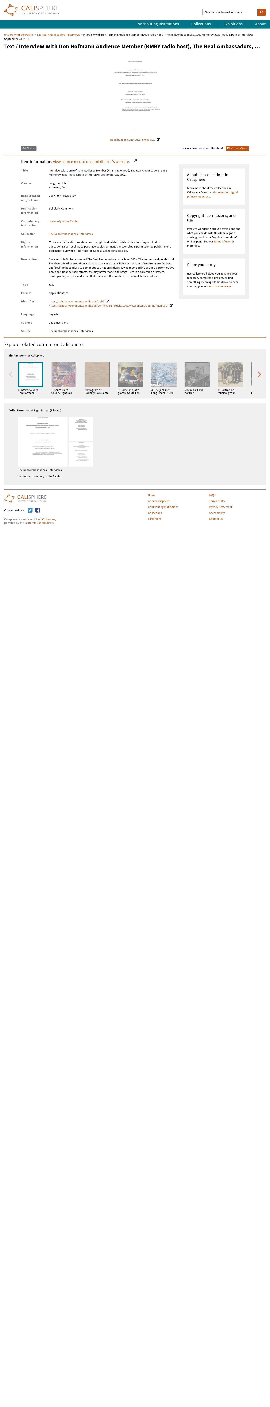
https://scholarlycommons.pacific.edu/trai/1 (76, 301)
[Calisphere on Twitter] (30, 510)
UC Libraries (47, 519)
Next (259, 374)
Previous (10, 374)
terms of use (222, 241)
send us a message (219, 286)
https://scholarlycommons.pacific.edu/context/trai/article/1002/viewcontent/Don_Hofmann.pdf (108, 306)
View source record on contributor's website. (92, 162)
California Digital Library (39, 523)
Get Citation (28, 148)
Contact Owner (237, 148)
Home (151, 495)
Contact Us (216, 518)
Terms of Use (217, 501)
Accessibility (217, 513)
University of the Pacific (19, 35)
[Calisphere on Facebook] (37, 510)
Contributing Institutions (157, 24)
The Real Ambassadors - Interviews (58, 35)
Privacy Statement (220, 507)
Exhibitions (233, 24)
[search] (261, 12)
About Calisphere (158, 501)
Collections (201, 24)
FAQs (212, 495)
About (260, 24)
